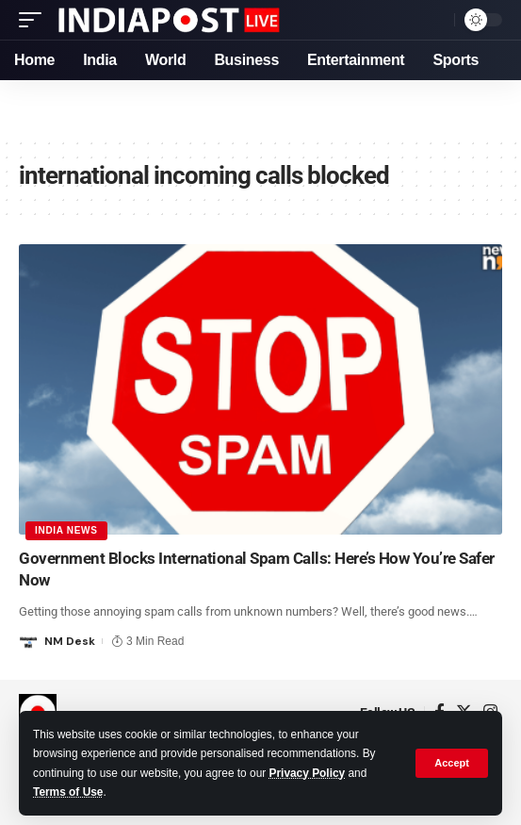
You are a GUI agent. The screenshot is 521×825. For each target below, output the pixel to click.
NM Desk (69, 641)
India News (66, 530)
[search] (435, 20)
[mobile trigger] (35, 20)
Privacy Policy (307, 773)
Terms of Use (68, 792)
